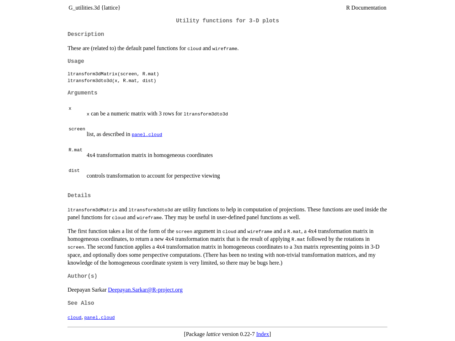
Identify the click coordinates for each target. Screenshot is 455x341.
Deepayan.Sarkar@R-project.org (145, 290)
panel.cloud (147, 134)
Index (262, 334)
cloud (74, 317)
